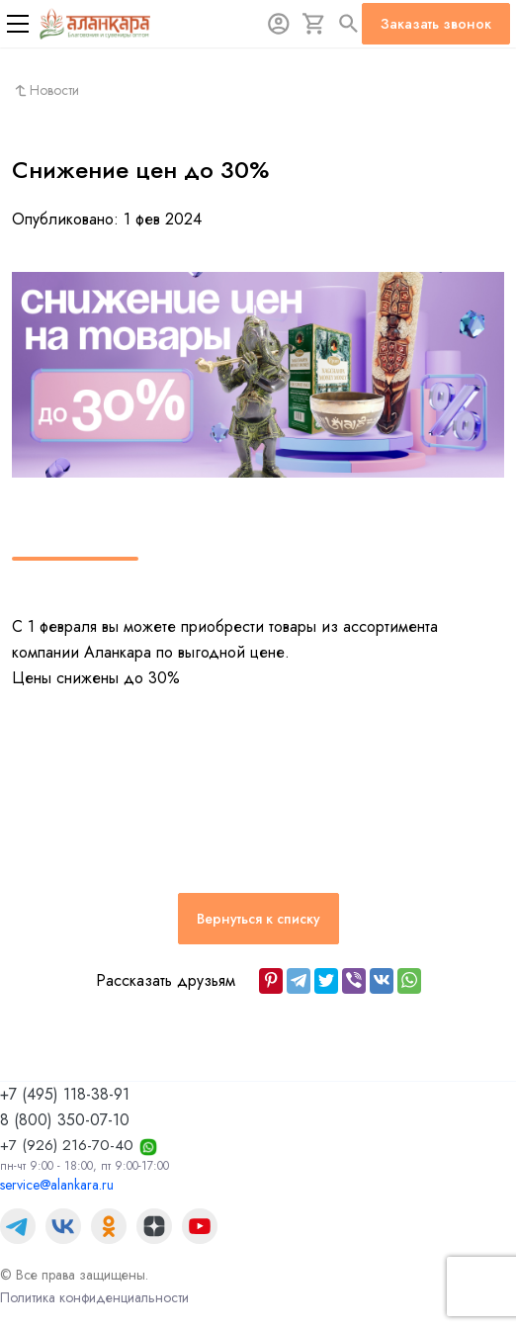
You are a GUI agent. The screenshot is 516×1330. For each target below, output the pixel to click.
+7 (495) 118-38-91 (64, 1094)
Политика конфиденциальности (94, 1297)
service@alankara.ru (57, 1185)
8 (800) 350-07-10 (64, 1119)
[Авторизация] (279, 24)
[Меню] (18, 24)
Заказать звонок (436, 24)
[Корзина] (314, 24)
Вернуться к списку (258, 919)
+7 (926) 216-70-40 (66, 1145)
